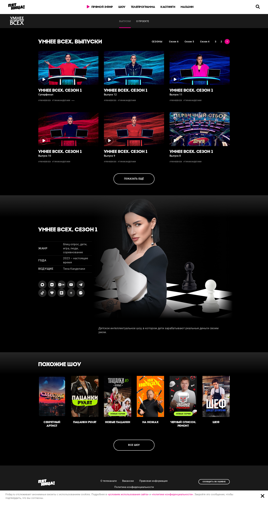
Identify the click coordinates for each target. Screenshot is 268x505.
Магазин (187, 7)
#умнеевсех (44, 100)
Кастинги (167, 7)
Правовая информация (153, 480)
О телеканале (108, 480)
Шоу (121, 7)
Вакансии (128, 480)
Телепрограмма (143, 7)
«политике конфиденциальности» (172, 494)
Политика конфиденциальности (134, 487)
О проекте (142, 21)
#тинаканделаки (61, 100)
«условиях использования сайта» (128, 494)
